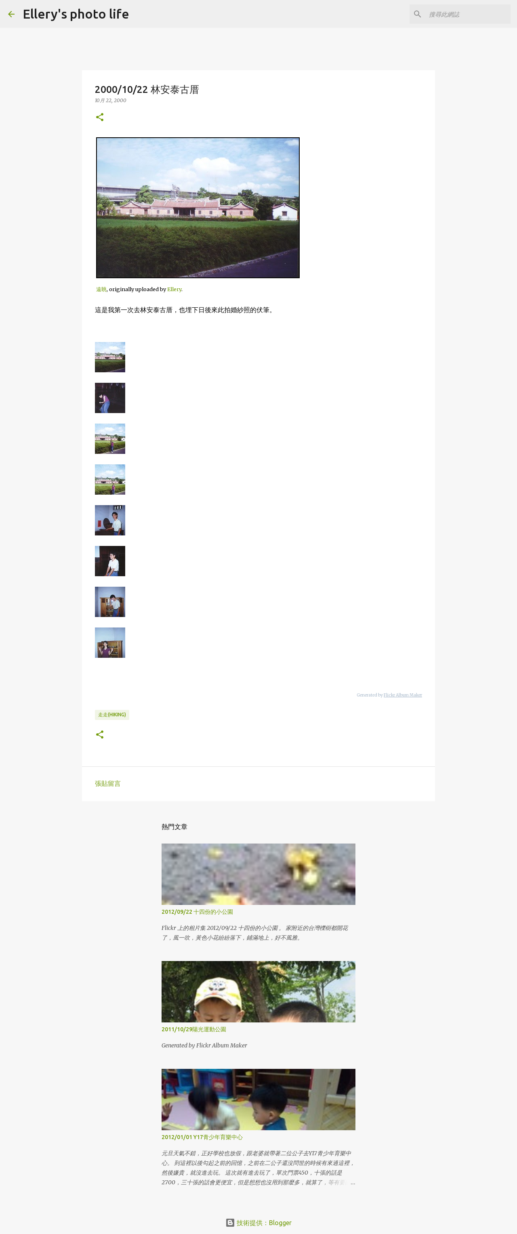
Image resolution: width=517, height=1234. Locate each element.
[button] (100, 117)
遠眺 (101, 289)
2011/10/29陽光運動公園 (194, 1029)
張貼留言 (108, 783)
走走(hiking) (112, 714)
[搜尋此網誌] (468, 14)
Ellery (174, 289)
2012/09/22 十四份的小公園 (197, 912)
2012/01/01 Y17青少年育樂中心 (202, 1137)
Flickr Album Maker (403, 695)
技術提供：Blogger (258, 1222)
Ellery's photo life (76, 13)
